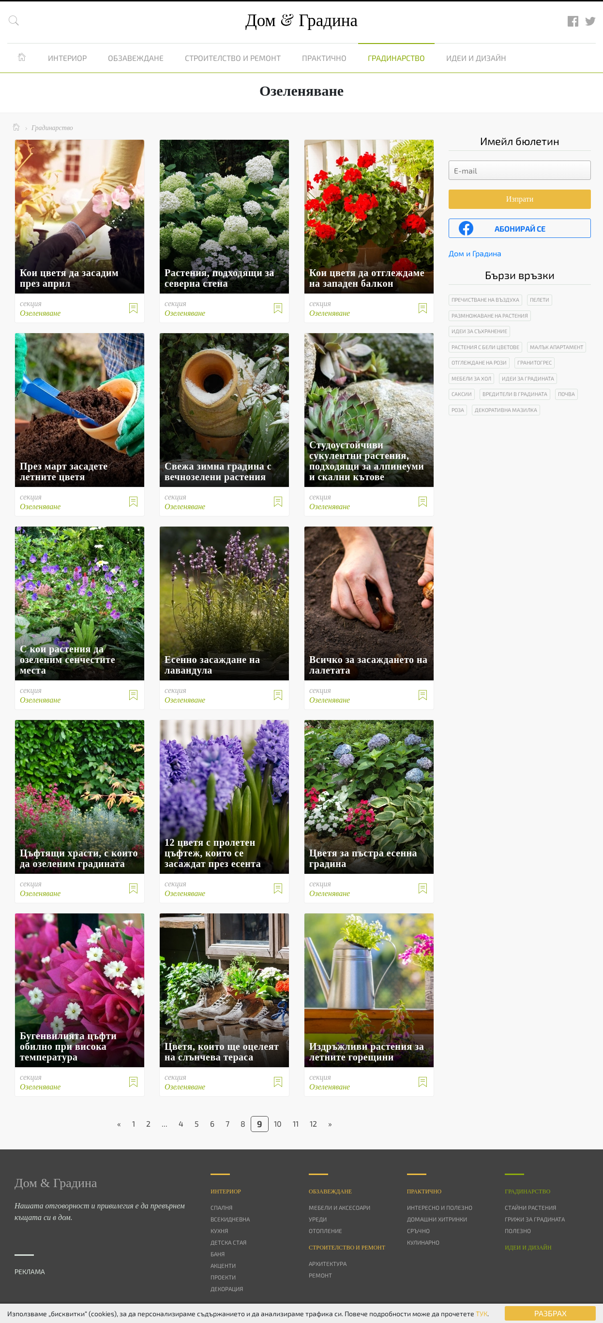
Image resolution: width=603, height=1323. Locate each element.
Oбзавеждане (330, 1191)
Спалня (221, 1207)
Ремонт (320, 1275)
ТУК (481, 1313)
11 (296, 1123)
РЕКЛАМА (30, 1271)
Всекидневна (230, 1219)
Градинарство (396, 57)
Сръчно (418, 1230)
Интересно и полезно (439, 1207)
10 (278, 1123)
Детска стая (228, 1242)
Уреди (318, 1219)
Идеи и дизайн (476, 57)
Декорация (227, 1288)
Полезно (518, 1230)
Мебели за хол (471, 378)
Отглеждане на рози (479, 362)
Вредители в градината (514, 394)
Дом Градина (301, 20)
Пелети (539, 299)
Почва (566, 394)
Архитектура (328, 1263)
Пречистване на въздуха (485, 299)
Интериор (67, 57)
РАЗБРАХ (550, 1313)
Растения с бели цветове (485, 347)
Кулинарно (423, 1242)
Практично (324, 57)
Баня (218, 1253)
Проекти (223, 1277)
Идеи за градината (528, 378)
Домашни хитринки (437, 1219)
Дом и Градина (475, 253)
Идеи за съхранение (479, 331)
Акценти (223, 1265)
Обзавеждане (136, 57)
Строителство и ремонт (233, 57)
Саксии (462, 394)
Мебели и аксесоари (339, 1207)
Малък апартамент (556, 347)
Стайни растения (530, 1207)
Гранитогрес (534, 362)
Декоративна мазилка (506, 410)
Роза (458, 410)
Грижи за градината (535, 1219)
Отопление (325, 1230)
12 (313, 1123)
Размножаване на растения (490, 315)
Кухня (219, 1230)
